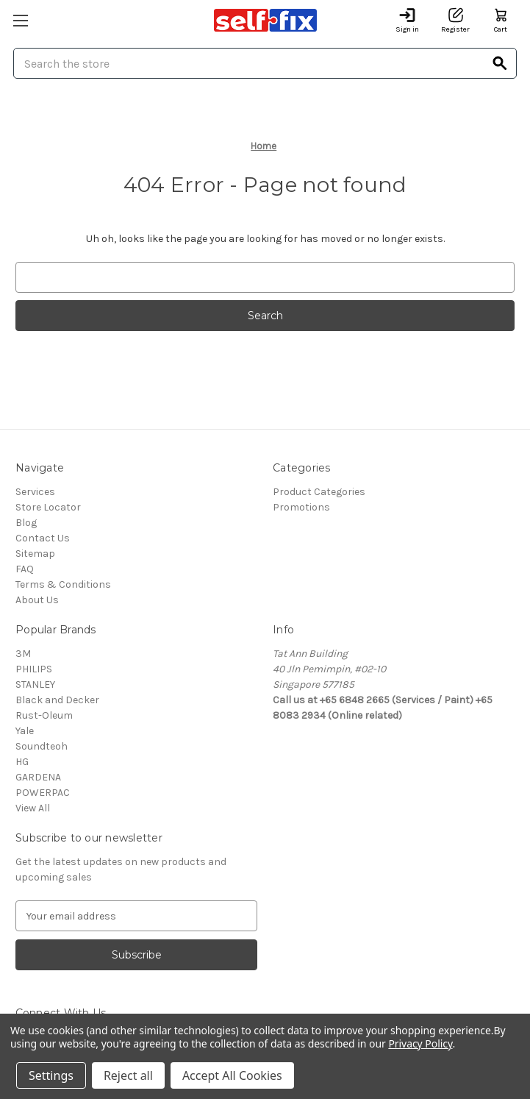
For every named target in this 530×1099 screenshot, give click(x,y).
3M (23, 653)
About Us (37, 600)
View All (32, 808)
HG (22, 761)
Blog (26, 522)
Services (35, 492)
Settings (51, 1075)
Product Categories (319, 492)
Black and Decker (57, 700)
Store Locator (48, 507)
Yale (24, 731)
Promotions (301, 507)
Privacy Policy (420, 1043)
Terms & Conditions (63, 584)
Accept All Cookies (232, 1075)
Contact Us (42, 538)
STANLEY (35, 684)
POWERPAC (42, 792)
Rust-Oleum (44, 715)
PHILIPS (33, 669)
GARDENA (38, 777)
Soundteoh (41, 746)
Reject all (128, 1075)
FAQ (24, 569)
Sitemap (35, 553)
